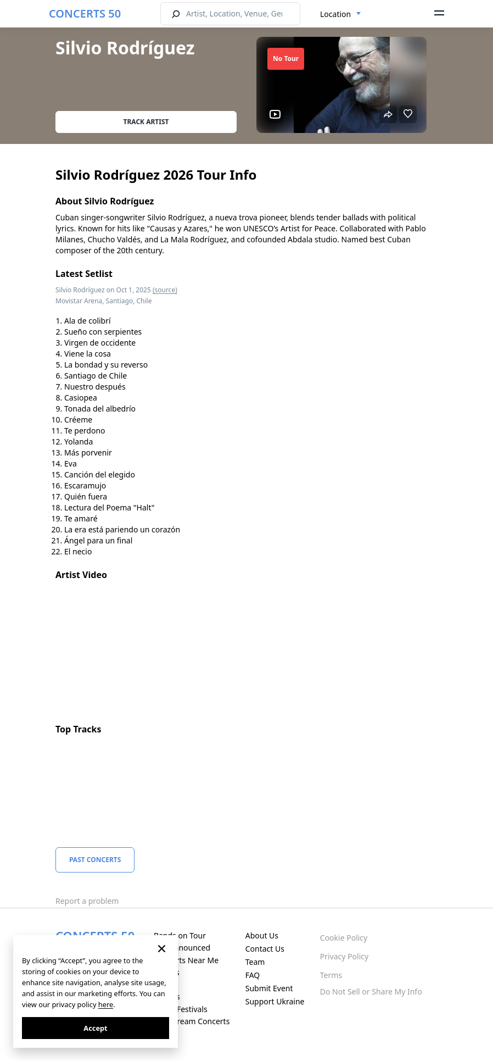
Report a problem (87, 901)
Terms (331, 975)
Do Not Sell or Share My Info (371, 991)
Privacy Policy (344, 956)
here (105, 1004)
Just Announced (182, 947)
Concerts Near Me (186, 960)
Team (255, 962)
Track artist (146, 121)
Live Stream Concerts (191, 1021)
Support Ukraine (275, 1001)
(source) (165, 290)
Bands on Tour (180, 935)
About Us (261, 935)
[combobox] (340, 14)
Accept (95, 1028)
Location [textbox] (335, 14)
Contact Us (264, 948)
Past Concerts (95, 859)
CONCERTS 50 (85, 13)
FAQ (252, 975)
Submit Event (269, 988)
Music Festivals (181, 1009)
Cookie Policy (343, 937)
